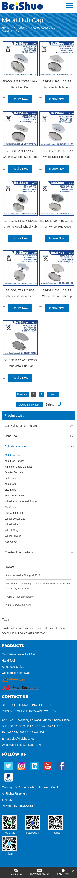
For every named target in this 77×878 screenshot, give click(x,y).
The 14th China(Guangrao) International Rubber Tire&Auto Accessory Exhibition (38, 586)
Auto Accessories (44, 27)
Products (21, 27)
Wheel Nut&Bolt (13, 536)
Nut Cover (10, 507)
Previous (22, 394)
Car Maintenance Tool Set (21, 425)
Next (53, 394)
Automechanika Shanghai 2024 (23, 575)
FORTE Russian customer (20, 596)
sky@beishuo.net (23, 738)
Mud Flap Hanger (14, 461)
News (10, 567)
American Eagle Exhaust (18, 466)
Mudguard (10, 484)
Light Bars (10, 478)
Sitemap (7, 799)
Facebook (32, 832)
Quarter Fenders (14, 472)
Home (5, 27)
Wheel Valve (11, 524)
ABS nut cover (37, 633)
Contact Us (15, 697)
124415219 (63, 874)
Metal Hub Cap (11, 31)
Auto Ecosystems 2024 (18, 605)
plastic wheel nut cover (16, 628)
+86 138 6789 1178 (29, 744)
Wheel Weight (12, 530)
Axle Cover (11, 541)
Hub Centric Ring (14, 512)
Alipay (9, 853)
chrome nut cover (43, 628)
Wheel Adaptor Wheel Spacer (21, 501)
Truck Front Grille (14, 495)
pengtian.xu (16, 874)
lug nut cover (18, 633)
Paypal (55, 832)
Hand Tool (11, 436)
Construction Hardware (19, 552)
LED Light (10, 489)
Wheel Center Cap (15, 518)
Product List (13, 415)
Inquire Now (20, 99)
